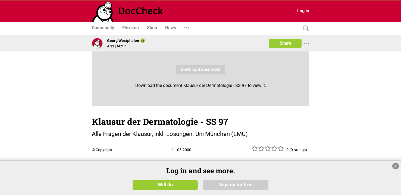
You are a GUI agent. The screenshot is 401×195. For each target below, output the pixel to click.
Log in (303, 10)
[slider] (268, 150)
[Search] (304, 28)
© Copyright (102, 150)
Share (285, 43)
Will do (165, 184)
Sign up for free (236, 184)
